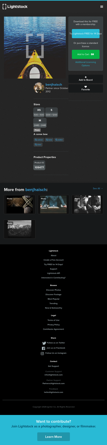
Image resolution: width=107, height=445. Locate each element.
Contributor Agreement (53, 329)
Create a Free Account (54, 259)
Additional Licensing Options (85, 63)
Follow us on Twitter (56, 342)
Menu (101, 6)
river (38, 144)
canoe (39, 139)
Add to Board (85, 79)
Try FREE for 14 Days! (53, 264)
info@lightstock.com (54, 374)
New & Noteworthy (53, 307)
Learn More (53, 436)
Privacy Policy (54, 324)
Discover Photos (53, 289)
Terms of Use (53, 320)
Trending (53, 303)
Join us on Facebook (56, 347)
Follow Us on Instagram (55, 353)
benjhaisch (54, 84)
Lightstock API (53, 273)
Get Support (53, 366)
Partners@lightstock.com (54, 383)
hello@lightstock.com (53, 392)
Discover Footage (53, 294)
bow (49, 139)
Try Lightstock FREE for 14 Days (86, 33)
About (53, 255)
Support (53, 268)
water (59, 139)
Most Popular (53, 298)
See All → (98, 188)
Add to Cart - (85, 54)
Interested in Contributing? (53, 277)
